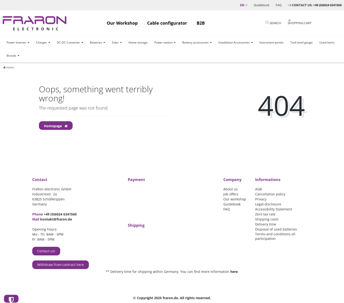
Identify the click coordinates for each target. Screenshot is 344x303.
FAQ (279, 5)
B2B (201, 23)
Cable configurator (167, 23)
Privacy (260, 199)
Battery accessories (195, 42)
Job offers (230, 194)
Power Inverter (16, 42)
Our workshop (234, 199)
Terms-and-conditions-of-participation (275, 236)
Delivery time (265, 224)
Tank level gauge (301, 42)
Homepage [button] (56, 126)
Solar (115, 42)
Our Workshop (122, 23)
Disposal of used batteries (276, 229)
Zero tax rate (265, 214)
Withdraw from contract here (60, 264)
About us (230, 189)
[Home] (8, 67)
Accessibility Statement (273, 209)
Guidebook (261, 5)
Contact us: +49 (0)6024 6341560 (317, 5)
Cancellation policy (270, 194)
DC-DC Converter (68, 42)
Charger (41, 42)
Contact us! (46, 251)
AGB (258, 189)
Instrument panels (271, 42)
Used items (326, 42)
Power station (163, 42)
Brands (11, 56)
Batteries (96, 42)
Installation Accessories (234, 42)
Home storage (138, 42)
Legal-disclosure (268, 204)
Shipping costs (267, 219)
